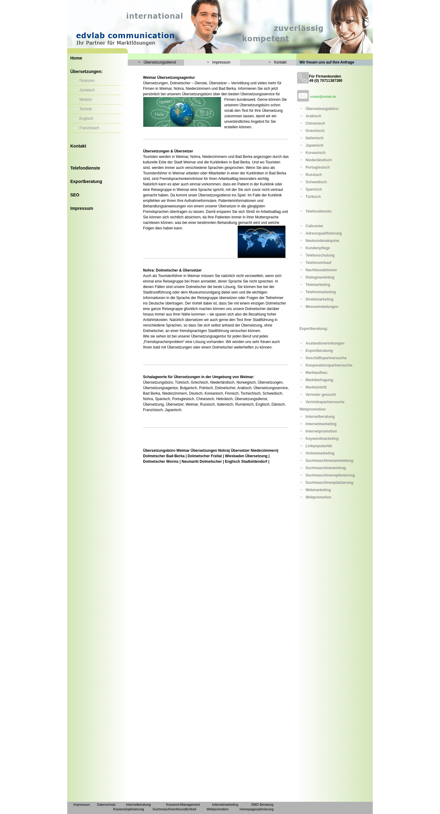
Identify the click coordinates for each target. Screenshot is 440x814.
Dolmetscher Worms (160, 461)
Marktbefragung (319, 380)
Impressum (81, 208)
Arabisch (313, 116)
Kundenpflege (318, 248)
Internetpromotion (321, 431)
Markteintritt (316, 387)
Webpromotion (318, 497)
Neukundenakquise (322, 241)
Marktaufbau (316, 372)
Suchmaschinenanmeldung (329, 460)
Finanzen (86, 80)
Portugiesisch (318, 167)
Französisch (89, 128)
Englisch (86, 118)
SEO (74, 194)
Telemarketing (318, 285)
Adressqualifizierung (324, 233)
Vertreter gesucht (321, 394)
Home (76, 58)
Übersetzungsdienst (160, 62)
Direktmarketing (319, 299)
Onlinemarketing (320, 453)
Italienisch (315, 138)
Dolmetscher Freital (205, 456)
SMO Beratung (262, 804)
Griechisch (315, 131)
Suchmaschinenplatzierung (329, 482)
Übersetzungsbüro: (322, 109)
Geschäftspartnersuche (326, 358)
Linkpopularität (319, 446)
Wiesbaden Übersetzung (246, 456)
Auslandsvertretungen (325, 343)
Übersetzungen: (86, 71)
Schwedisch (316, 182)
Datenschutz (106, 804)
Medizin (85, 99)
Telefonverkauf (318, 263)
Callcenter (314, 226)
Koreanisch (315, 153)
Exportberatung (86, 181)
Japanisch (315, 145)
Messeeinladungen (322, 307)
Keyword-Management (183, 804)
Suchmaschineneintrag (326, 468)
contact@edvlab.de (323, 96)
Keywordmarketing (322, 438)
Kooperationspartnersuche (329, 365)
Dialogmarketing (320, 277)
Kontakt (78, 146)
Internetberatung (320, 416)
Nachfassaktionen (321, 270)
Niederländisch (319, 160)
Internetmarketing (321, 424)
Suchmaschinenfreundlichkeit (174, 809)
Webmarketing (318, 490)
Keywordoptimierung (128, 809)
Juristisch (87, 90)
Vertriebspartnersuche (325, 402)
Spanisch (314, 189)
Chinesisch (315, 123)
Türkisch (313, 197)
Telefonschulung (320, 255)
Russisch (314, 175)
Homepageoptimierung (256, 809)
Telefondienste (85, 168)
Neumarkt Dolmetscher (202, 461)
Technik (85, 109)
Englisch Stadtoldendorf (246, 461)
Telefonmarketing (321, 292)
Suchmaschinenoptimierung (330, 475)
